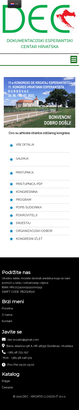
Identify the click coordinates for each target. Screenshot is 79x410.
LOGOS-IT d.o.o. (55, 396)
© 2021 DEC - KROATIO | (29, 396)
